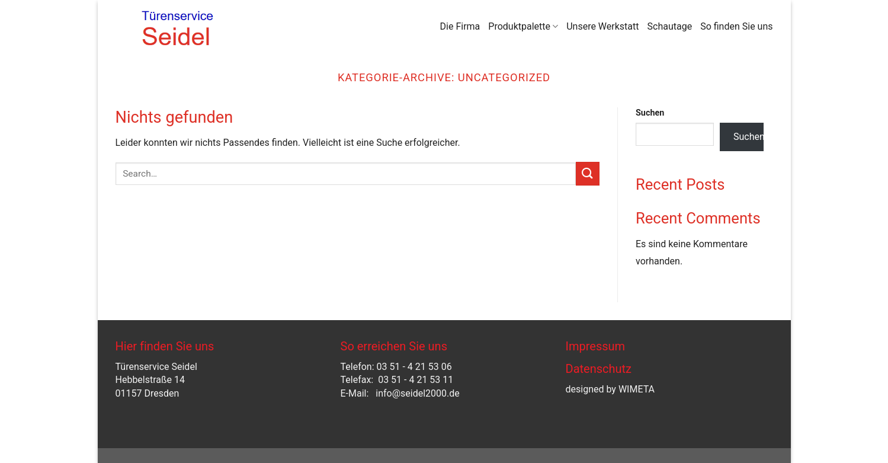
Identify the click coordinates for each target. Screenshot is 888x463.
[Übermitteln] (588, 173)
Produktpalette (523, 27)
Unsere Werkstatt (602, 26)
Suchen (650, 113)
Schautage (670, 26)
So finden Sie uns (736, 26)
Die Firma (460, 26)
